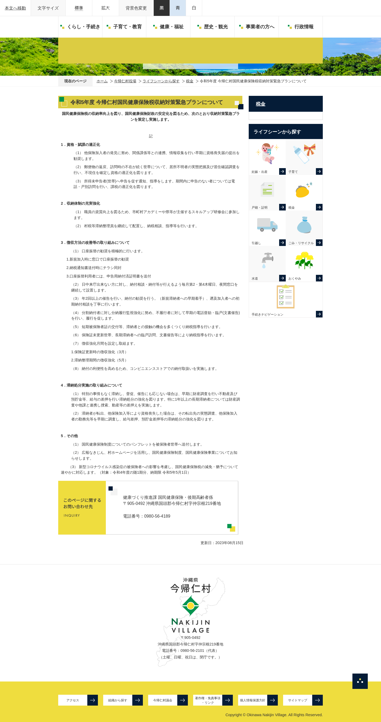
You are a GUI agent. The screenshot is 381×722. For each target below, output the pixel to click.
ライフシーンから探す (161, 81)
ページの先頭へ (360, 681)
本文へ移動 (15, 8)
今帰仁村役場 (125, 81)
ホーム (102, 81)
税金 (189, 81)
